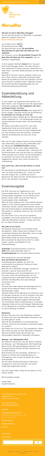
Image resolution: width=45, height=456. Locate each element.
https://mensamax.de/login (12, 40)
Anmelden (22, 453)
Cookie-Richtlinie (27, 451)
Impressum (10, 451)
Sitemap (35, 451)
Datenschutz (18, 451)
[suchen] (18, 442)
